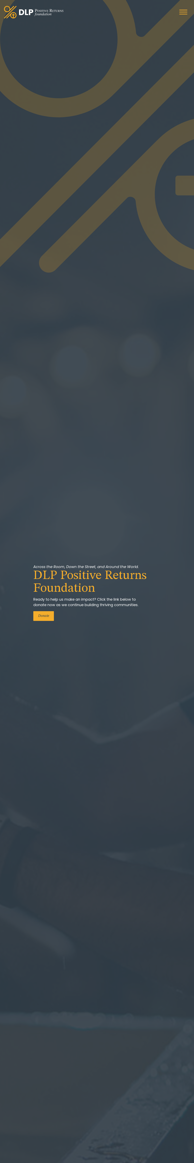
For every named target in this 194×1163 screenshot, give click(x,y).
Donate (43, 616)
